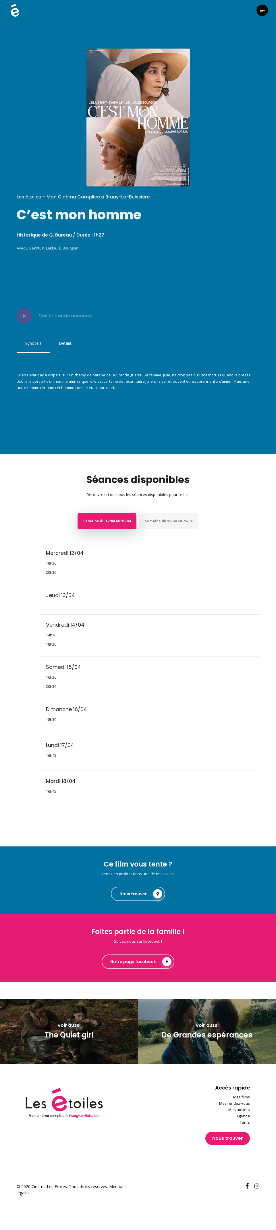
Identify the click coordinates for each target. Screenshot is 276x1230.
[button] (262, 10)
